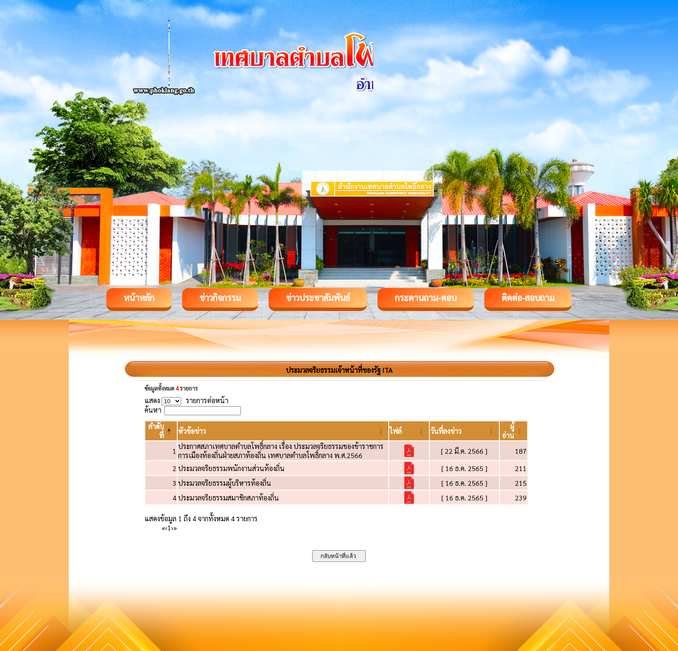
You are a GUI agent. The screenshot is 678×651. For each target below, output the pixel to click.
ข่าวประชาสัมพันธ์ (318, 297)
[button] (192, 431)
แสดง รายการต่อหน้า (186, 400)
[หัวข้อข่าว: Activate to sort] (283, 430)
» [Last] (175, 527)
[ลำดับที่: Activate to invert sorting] (161, 430)
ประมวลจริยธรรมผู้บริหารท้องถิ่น (224, 482)
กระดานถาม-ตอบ (426, 297)
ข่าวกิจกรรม (220, 297)
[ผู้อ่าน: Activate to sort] (514, 430)
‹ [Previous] (166, 527)
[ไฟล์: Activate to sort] (409, 430)
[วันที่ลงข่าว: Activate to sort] (464, 430)
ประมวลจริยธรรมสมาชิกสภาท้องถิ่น (228, 497)
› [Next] (172, 527)
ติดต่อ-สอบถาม (528, 297)
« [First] (163, 527)
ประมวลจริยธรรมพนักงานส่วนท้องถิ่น (231, 468)
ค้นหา (152, 409)
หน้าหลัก (139, 297)
